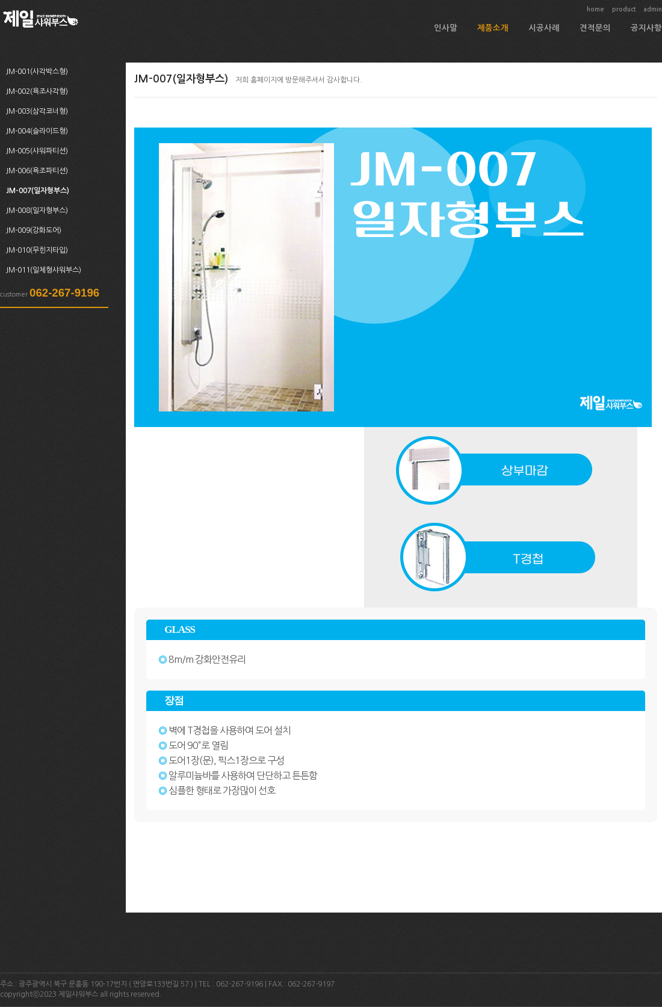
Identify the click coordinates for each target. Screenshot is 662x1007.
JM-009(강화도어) (33, 230)
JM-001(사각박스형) (37, 71)
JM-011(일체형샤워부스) (43, 270)
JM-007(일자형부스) (37, 190)
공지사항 (646, 28)
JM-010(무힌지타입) (37, 250)
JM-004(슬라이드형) (37, 131)
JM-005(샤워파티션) (37, 151)
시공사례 (544, 28)
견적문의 (595, 28)
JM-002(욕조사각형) (37, 91)
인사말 (445, 28)
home (595, 9)
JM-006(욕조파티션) (37, 170)
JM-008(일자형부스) (37, 210)
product (624, 9)
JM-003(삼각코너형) (37, 111)
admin (652, 9)
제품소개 (493, 28)
